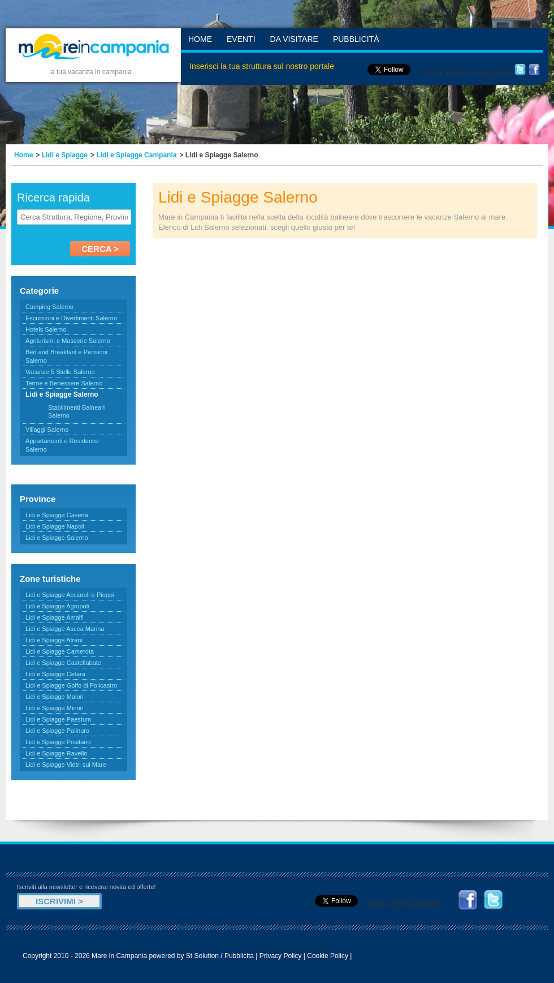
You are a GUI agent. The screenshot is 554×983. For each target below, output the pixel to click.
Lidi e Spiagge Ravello (56, 753)
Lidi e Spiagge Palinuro (57, 730)
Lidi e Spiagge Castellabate (63, 662)
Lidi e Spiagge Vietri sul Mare (65, 764)
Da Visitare (294, 39)
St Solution (202, 956)
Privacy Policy (280, 956)
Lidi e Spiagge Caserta (56, 515)
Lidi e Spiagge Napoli (54, 526)
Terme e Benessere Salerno (63, 383)
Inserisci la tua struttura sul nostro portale (261, 66)
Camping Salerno (49, 306)
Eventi (241, 39)
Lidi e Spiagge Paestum (58, 719)
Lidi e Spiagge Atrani (54, 640)
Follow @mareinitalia (404, 903)
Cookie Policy (327, 956)
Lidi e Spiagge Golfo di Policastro (71, 685)
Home (200, 39)
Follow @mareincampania (466, 72)
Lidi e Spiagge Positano (58, 742)
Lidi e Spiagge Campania (136, 155)
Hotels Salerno (45, 329)
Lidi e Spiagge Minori (54, 708)
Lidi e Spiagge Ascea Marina (64, 628)
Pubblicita (239, 956)
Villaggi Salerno (46, 429)
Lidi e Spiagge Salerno (56, 537)
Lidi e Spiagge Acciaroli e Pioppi (69, 594)
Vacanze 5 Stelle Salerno (60, 371)
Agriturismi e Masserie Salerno (67, 340)
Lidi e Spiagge (65, 155)
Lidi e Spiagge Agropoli (57, 606)
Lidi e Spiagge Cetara (55, 674)
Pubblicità (356, 39)
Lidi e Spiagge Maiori (54, 696)
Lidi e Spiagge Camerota (59, 651)
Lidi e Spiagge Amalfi (54, 617)
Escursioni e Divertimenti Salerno (71, 318)
